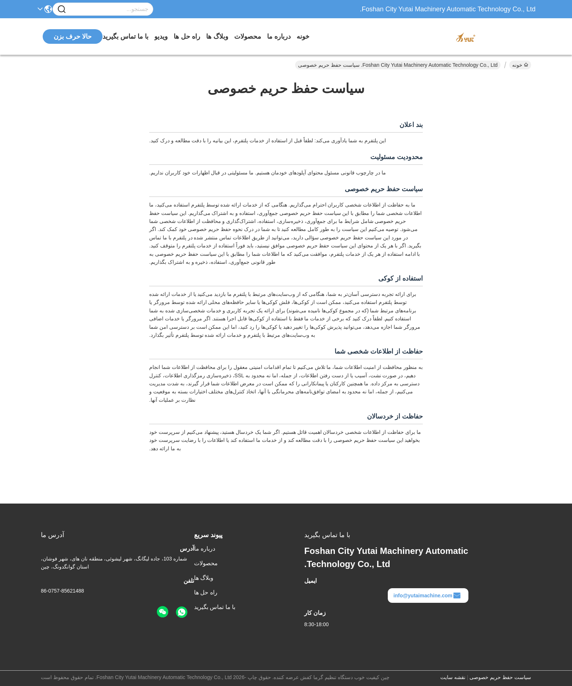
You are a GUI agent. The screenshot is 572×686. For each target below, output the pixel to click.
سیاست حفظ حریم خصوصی (500, 677)
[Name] (61, 9)
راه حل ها (187, 36)
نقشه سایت (452, 677)
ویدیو (161, 36)
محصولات (247, 36)
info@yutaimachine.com (427, 595)
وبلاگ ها (217, 36)
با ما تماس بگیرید (125, 36)
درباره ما (279, 36)
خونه (303, 36)
